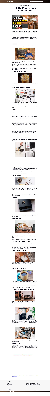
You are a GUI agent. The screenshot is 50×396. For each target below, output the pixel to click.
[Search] (35, 1)
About (26, 1)
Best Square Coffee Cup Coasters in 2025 (31, 390)
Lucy (22, 12)
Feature (8, 390)
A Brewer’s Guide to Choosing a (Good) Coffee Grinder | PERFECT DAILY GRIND (23, 357)
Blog (24, 1)
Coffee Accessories (9, 388)
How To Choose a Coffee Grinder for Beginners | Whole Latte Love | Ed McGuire (23, 356)
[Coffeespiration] (10, 1)
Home (14, 1)
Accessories (21, 1)
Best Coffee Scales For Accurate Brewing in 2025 (32, 387)
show (16, 44)
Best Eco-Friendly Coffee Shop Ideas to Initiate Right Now (33, 388)
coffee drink (16, 84)
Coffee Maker (18, 1)
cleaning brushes (29, 104)
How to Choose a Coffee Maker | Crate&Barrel (19, 355)
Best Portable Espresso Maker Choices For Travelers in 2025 (33, 389)
